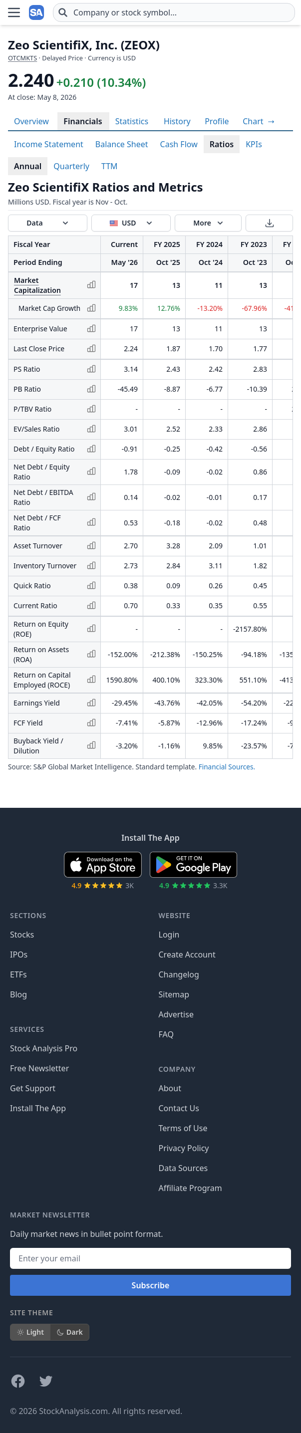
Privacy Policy (184, 1148)
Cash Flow (179, 144)
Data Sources (183, 1168)
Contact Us (179, 1108)
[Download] (269, 223)
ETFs (18, 974)
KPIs (254, 144)
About (170, 1088)
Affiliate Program (190, 1188)
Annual (27, 166)
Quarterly (71, 166)
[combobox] (174, 12)
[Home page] (37, 12)
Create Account (187, 954)
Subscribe (151, 1285)
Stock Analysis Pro (43, 1048)
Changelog (179, 974)
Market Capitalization (37, 285)
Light (30, 1332)
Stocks (22, 934)
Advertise (176, 1014)
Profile (217, 121)
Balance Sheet (121, 144)
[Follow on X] (46, 1381)
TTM (109, 166)
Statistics (131, 121)
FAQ (166, 1034)
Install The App (38, 1108)
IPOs (18, 954)
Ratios (222, 144)
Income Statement (48, 144)
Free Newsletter (39, 1068)
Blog (18, 994)
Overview (31, 121)
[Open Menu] (14, 12)
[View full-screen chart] (258, 121)
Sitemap (174, 994)
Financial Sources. (227, 766)
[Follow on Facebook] (18, 1381)
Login (169, 934)
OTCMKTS (22, 57)
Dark (69, 1332)
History (177, 121)
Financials (82, 121)
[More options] (208, 223)
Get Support (32, 1088)
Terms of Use (183, 1128)
